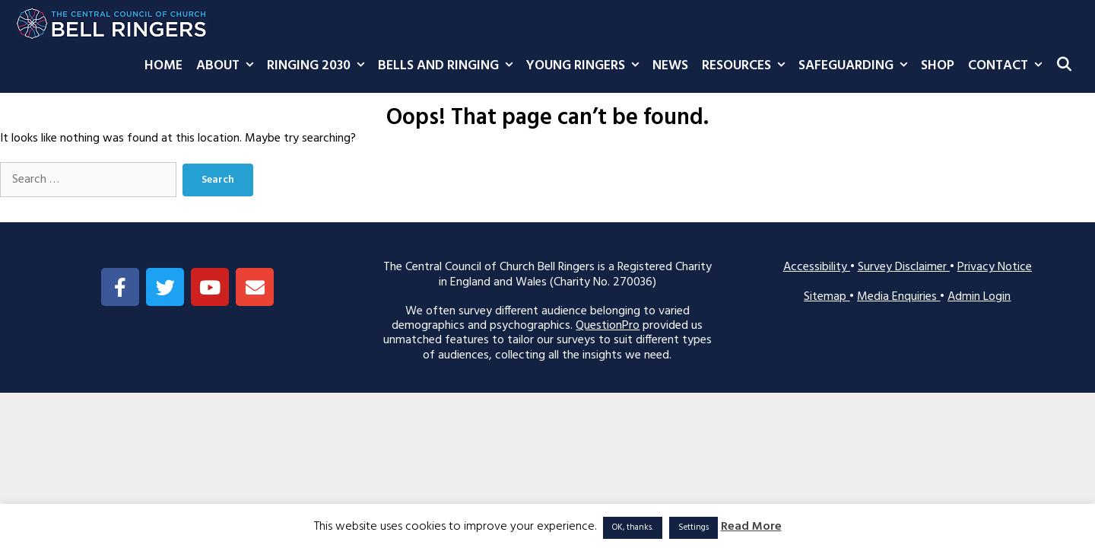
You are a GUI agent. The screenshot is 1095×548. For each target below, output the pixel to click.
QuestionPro (608, 326)
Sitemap (826, 297)
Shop (937, 66)
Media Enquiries (898, 297)
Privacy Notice (994, 267)
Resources (747, 66)
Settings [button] (693, 527)
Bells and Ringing (448, 66)
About (228, 66)
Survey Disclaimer (904, 267)
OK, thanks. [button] (632, 527)
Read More (751, 527)
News (670, 66)
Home (163, 66)
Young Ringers (586, 66)
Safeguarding (856, 66)
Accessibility (816, 267)
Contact (1008, 66)
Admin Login (979, 297)
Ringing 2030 (319, 66)
